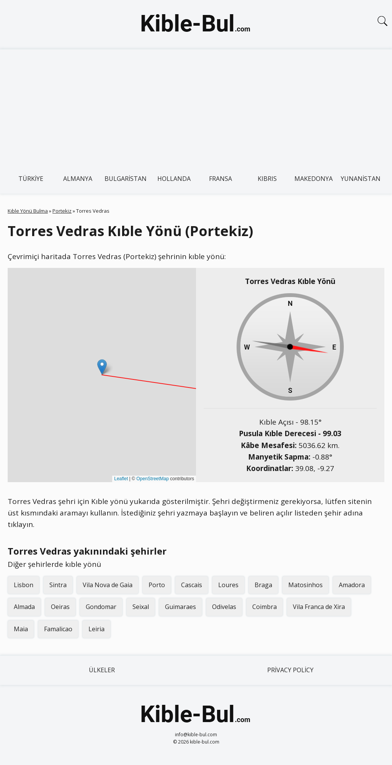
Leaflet (121, 478)
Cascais (191, 585)
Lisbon (23, 585)
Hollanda (174, 178)
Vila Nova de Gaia (107, 585)
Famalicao (58, 629)
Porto (157, 585)
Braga (263, 585)
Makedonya (313, 178)
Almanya (77, 178)
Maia (21, 629)
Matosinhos (305, 585)
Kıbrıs (267, 178)
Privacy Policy (290, 670)
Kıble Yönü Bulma (28, 210)
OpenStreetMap (152, 478)
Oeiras (60, 606)
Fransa (220, 178)
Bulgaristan (126, 178)
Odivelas (224, 606)
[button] (102, 367)
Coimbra (264, 606)
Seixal (140, 606)
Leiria (96, 629)
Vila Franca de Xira (319, 606)
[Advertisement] (196, 107)
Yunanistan (361, 178)
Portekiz (62, 210)
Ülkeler (102, 670)
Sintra (58, 585)
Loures (228, 585)
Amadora (352, 585)
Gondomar (101, 606)
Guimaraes (180, 606)
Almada (24, 606)
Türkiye (30, 178)
